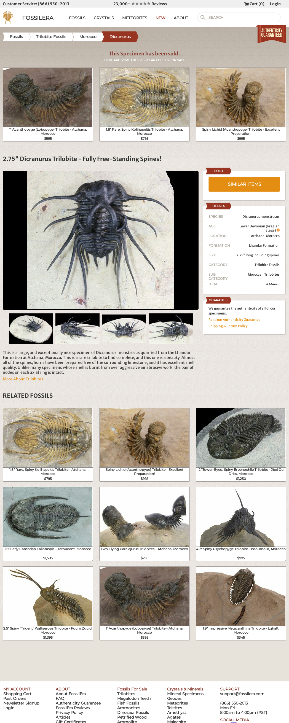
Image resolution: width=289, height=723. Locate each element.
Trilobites (126, 693)
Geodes (174, 698)
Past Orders (14, 698)
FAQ (60, 698)
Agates (174, 717)
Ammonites (128, 707)
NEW (160, 17)
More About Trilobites (23, 379)
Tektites (174, 707)
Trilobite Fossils (267, 265)
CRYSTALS (104, 17)
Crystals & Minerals (185, 689)
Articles (63, 717)
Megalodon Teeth (134, 698)
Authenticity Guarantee (78, 703)
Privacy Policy (69, 712)
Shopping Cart (17, 693)
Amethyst (176, 712)
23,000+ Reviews (140, 3)
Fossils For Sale (132, 689)
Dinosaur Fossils (133, 712)
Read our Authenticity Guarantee (234, 320)
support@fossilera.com (242, 693)
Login (275, 3)
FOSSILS (77, 17)
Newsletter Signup (21, 703)
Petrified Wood (131, 717)
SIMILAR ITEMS (244, 184)
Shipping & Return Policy (228, 326)
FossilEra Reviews (73, 707)
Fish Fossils (128, 703)
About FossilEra (71, 693)
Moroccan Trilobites (264, 274)
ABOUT (181, 17)
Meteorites (177, 703)
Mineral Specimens (185, 693)
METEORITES (134, 17)
